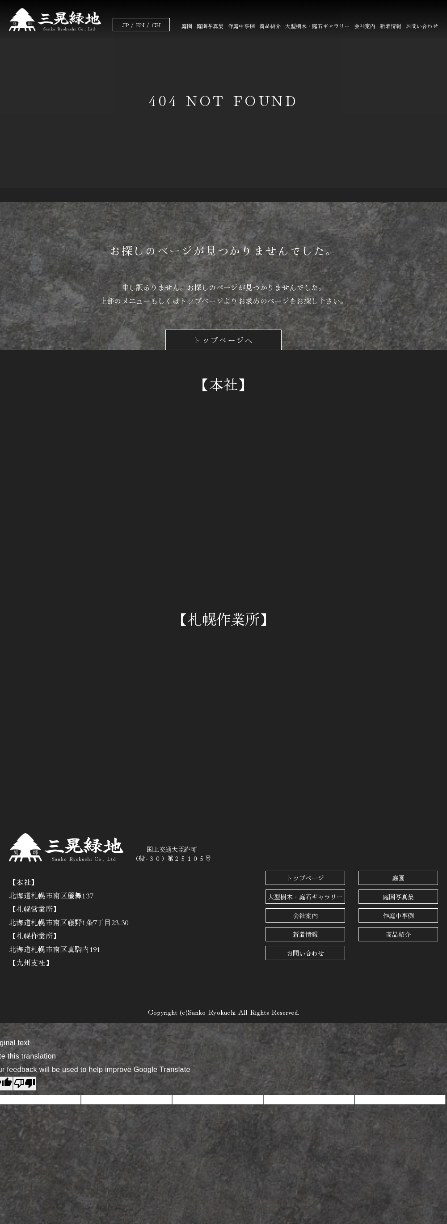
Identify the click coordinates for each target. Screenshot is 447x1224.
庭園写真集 (210, 26)
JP (125, 24)
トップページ (305, 877)
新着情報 (390, 26)
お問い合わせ (422, 26)
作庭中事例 (241, 26)
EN (140, 24)
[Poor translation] (24, 1083)
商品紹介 (270, 26)
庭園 (186, 26)
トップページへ (223, 340)
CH (156, 24)
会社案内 (364, 26)
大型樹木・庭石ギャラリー (317, 26)
